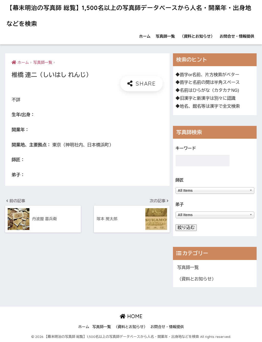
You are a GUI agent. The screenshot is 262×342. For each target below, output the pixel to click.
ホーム (145, 36)
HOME (131, 316)
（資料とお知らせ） (197, 36)
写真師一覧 (165, 36)
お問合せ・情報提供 (237, 36)
